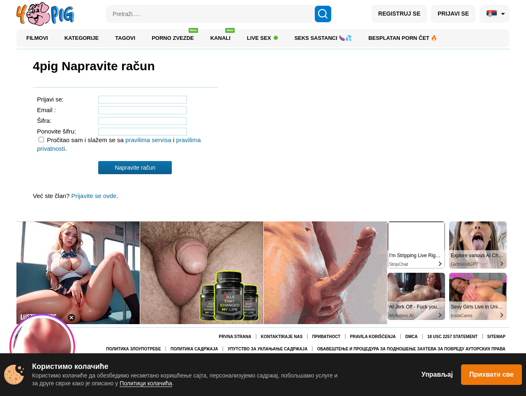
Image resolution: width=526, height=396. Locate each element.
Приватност (326, 336)
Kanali (222, 36)
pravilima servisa (149, 139)
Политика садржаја (194, 349)
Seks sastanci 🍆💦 (323, 38)
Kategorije (82, 38)
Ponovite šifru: (56, 131)
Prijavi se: (50, 99)
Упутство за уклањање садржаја (267, 349)
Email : (46, 109)
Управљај (437, 374)
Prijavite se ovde (93, 195)
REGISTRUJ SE (399, 13)
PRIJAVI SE (453, 13)
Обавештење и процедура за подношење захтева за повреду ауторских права (411, 349)
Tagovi (125, 38)
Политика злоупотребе (133, 349)
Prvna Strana (235, 336)
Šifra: (44, 120)
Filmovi (37, 38)
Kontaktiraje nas (281, 336)
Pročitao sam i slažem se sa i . (119, 144)
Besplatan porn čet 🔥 (402, 38)
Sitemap (496, 336)
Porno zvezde (175, 36)
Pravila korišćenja (373, 336)
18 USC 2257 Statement (452, 336)
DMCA (411, 336)
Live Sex (262, 38)
